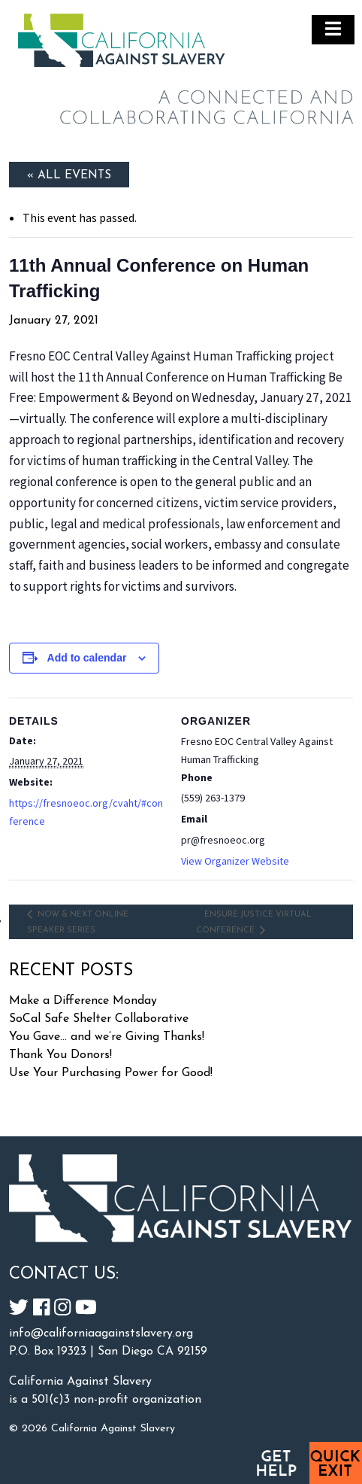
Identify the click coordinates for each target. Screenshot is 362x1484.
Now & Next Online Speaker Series (77, 923)
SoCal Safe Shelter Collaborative (99, 1019)
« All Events (69, 175)
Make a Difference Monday (83, 1001)
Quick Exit (335, 1463)
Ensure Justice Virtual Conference (254, 923)
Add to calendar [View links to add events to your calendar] (87, 658)
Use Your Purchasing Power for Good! (111, 1073)
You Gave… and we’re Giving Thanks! (106, 1037)
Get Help (275, 1463)
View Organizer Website (235, 861)
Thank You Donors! (60, 1055)
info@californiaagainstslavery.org (101, 1333)
